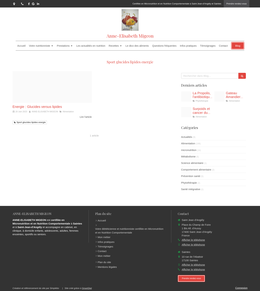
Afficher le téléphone (193, 239)
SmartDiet (87, 288)
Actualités (186, 136)
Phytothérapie (189, 182)
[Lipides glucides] (52, 87)
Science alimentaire (192, 162)
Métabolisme (188, 156)
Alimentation (188, 143)
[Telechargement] (186, 112)
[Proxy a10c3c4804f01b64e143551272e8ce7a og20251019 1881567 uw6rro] (219, 96)
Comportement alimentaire (196, 169)
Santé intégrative (190, 189)
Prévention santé (190, 176)
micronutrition (188, 150)
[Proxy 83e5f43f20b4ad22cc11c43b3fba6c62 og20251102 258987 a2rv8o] (186, 96)
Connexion (241, 287)
